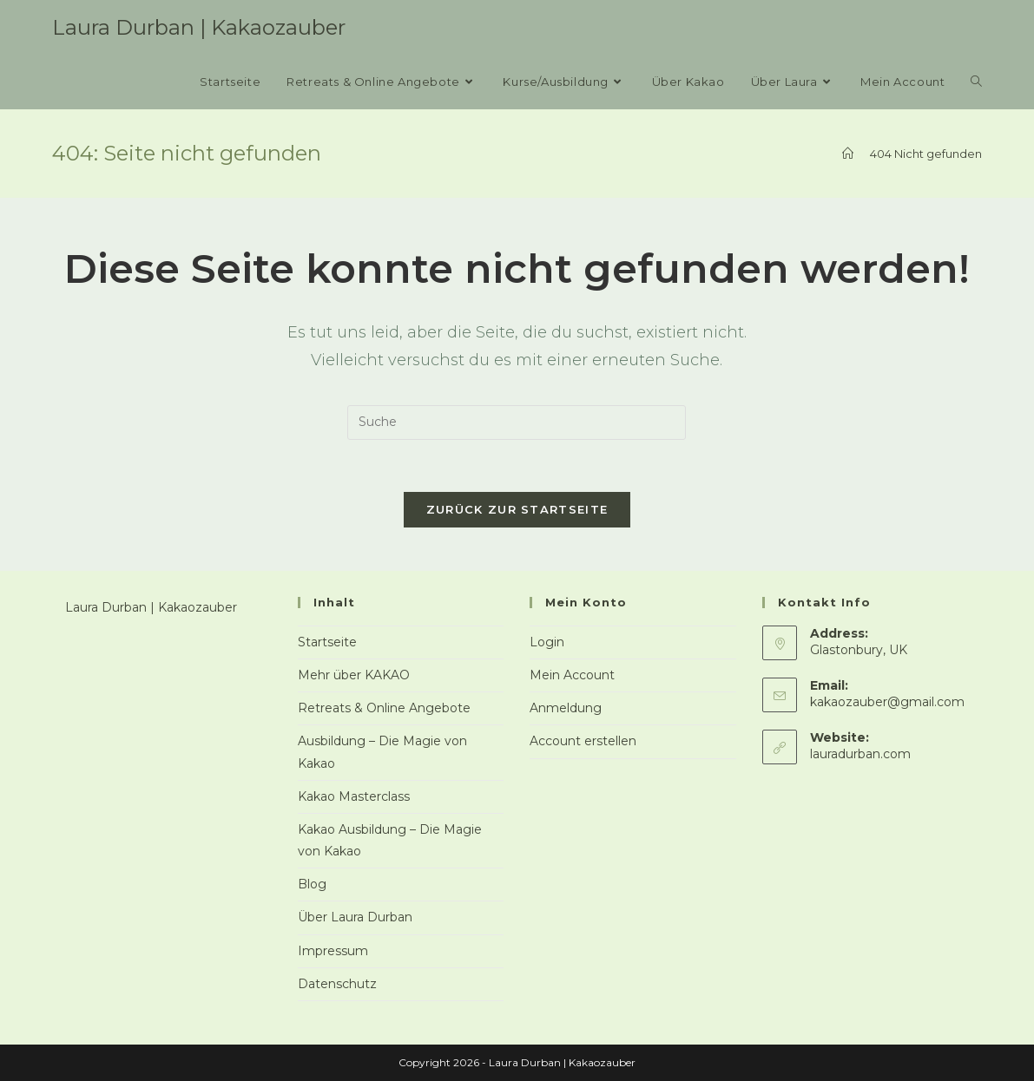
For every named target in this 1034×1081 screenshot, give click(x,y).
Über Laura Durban (355, 917)
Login (547, 642)
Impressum (333, 951)
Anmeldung (566, 708)
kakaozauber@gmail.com (887, 702)
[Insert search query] (516, 422)
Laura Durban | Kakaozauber (199, 27)
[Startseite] (847, 154)
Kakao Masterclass (354, 796)
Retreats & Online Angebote (384, 708)
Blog (312, 884)
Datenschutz (337, 984)
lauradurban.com (860, 754)
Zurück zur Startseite (517, 509)
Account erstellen (583, 741)
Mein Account (572, 675)
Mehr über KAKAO (354, 675)
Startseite (327, 642)
